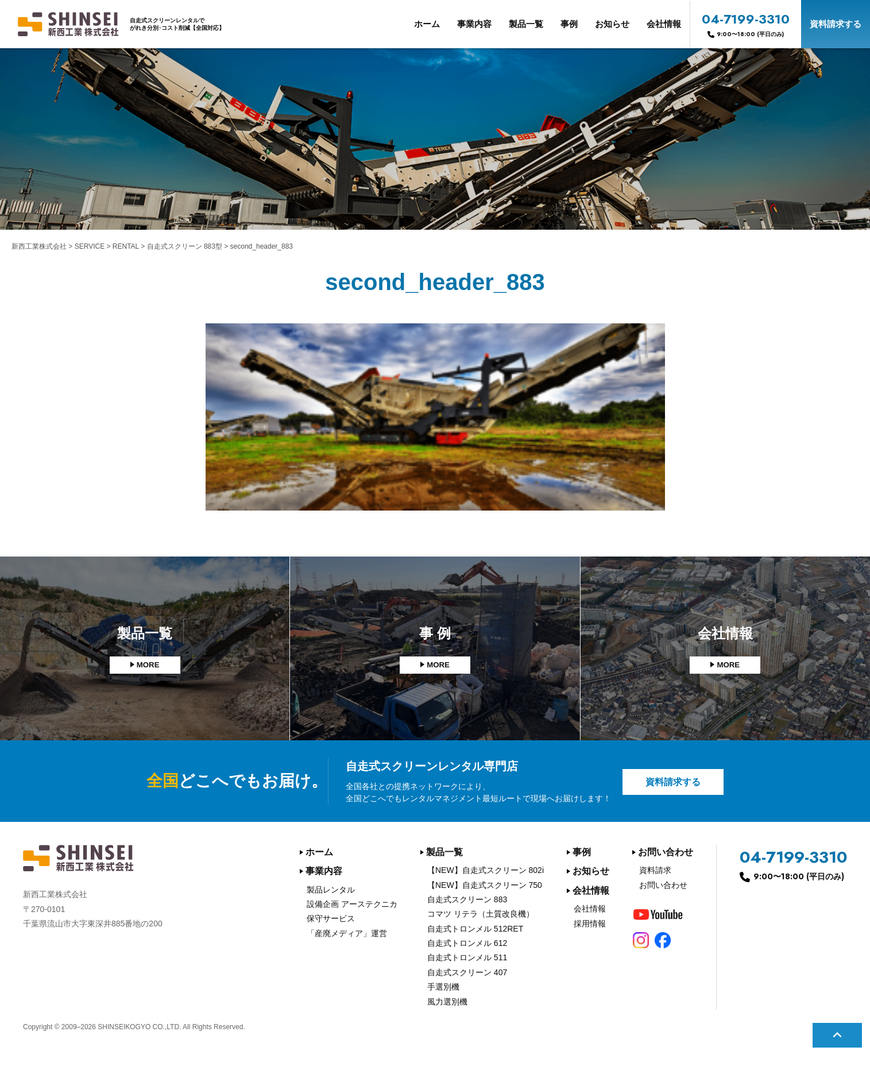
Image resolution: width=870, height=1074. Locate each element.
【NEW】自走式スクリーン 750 (484, 885)
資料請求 (655, 870)
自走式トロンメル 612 (467, 943)
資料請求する (835, 24)
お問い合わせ (665, 852)
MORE (148, 665)
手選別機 (443, 986)
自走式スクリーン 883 (467, 899)
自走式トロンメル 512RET (475, 928)
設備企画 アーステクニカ (352, 904)
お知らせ (612, 24)
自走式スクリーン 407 (467, 972)
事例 (569, 24)
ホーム (427, 24)
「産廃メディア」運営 (347, 933)
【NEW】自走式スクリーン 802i (485, 870)
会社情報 (664, 24)
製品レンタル (331, 889)
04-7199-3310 (746, 24)
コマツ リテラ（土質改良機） (480, 913)
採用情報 (590, 923)
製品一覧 (526, 24)
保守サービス (331, 918)
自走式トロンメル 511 (467, 957)
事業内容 (474, 24)
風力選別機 (447, 1001)
